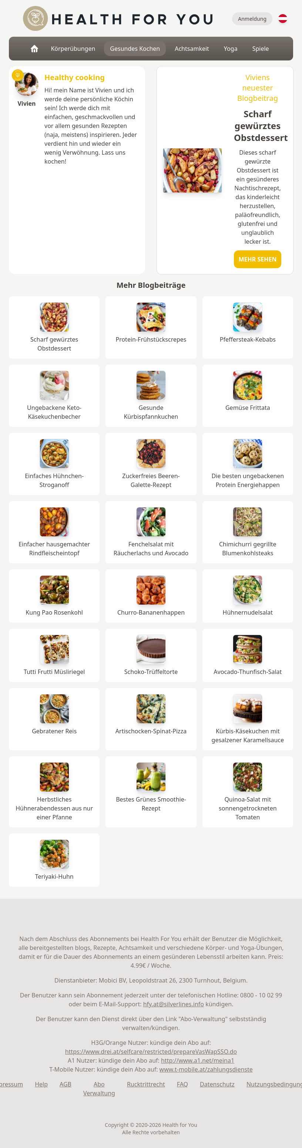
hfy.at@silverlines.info (173, 1004)
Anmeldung (252, 18)
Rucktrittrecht (146, 1084)
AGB (65, 1084)
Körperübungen (73, 49)
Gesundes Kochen (135, 49)
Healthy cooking (74, 77)
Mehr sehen (258, 259)
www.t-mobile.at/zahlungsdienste (206, 1069)
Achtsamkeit (192, 49)
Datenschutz (217, 1084)
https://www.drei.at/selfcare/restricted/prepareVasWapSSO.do (151, 1051)
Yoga (231, 49)
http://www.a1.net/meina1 (197, 1060)
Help (41, 1084)
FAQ (182, 1084)
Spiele (260, 49)
